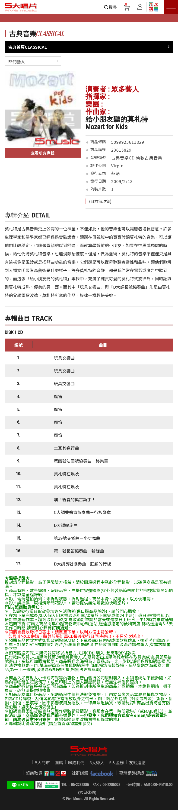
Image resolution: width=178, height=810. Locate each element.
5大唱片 (21, 7)
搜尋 (113, 7)
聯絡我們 (76, 762)
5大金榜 (116, 762)
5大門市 (42, 762)
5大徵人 (96, 762)
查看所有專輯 (42, 153)
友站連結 (137, 762)
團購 (59, 762)
